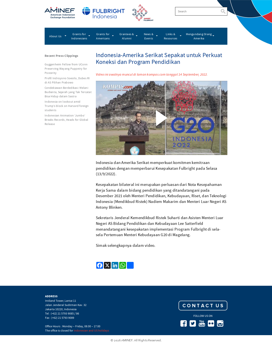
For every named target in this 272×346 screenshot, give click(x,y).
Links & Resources (170, 36)
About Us (55, 36)
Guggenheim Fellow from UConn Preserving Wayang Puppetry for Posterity (66, 68)
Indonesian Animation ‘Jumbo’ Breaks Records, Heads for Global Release (66, 119)
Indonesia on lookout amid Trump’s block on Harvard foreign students (67, 106)
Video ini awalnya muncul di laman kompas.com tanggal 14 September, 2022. (152, 74)
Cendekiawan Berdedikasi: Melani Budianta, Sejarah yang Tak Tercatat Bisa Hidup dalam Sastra (68, 92)
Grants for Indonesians (79, 36)
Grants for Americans (103, 36)
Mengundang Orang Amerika (199, 36)
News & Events (149, 36)
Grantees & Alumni (126, 36)
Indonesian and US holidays (91, 330)
